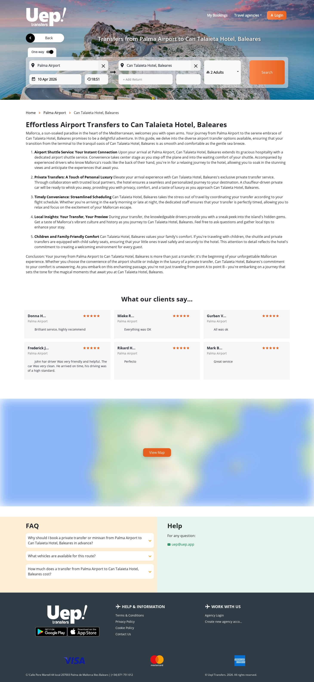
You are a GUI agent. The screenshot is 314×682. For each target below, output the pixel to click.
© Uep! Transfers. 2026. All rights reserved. (231, 675)
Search (267, 72)
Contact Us (123, 634)
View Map (157, 452)
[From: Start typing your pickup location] (68, 65)
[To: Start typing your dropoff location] (160, 65)
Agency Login (214, 615)
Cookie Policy (124, 628)
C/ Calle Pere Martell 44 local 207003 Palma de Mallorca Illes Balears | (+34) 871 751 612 (79, 675)
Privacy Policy (125, 622)
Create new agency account (224, 622)
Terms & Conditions (129, 615)
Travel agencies (246, 15)
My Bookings (217, 15)
